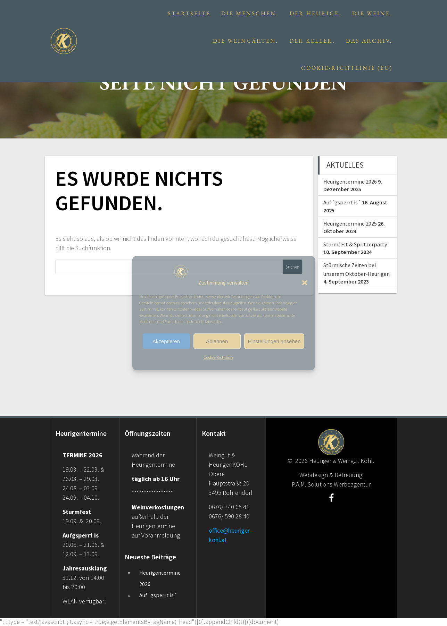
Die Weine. (372, 13)
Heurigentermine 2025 (350, 223)
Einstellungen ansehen (274, 341)
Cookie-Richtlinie (218, 357)
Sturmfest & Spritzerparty (355, 244)
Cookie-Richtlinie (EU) (346, 67)
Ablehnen (217, 341)
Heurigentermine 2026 (350, 181)
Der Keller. (312, 40)
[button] (304, 282)
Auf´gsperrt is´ (342, 202)
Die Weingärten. (245, 40)
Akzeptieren (166, 341)
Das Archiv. (369, 40)
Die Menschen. (250, 13)
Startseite (189, 13)
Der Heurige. (315, 13)
